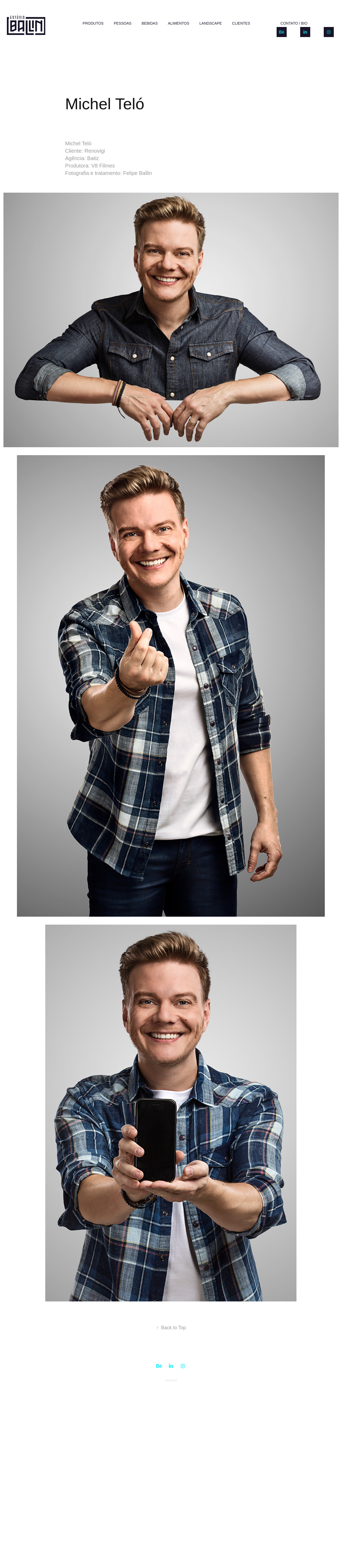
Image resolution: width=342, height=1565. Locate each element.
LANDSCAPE (210, 23)
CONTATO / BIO (293, 23)
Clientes (241, 23)
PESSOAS (123, 23)
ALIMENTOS (178, 23)
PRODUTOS (93, 23)
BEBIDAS (150, 23)
